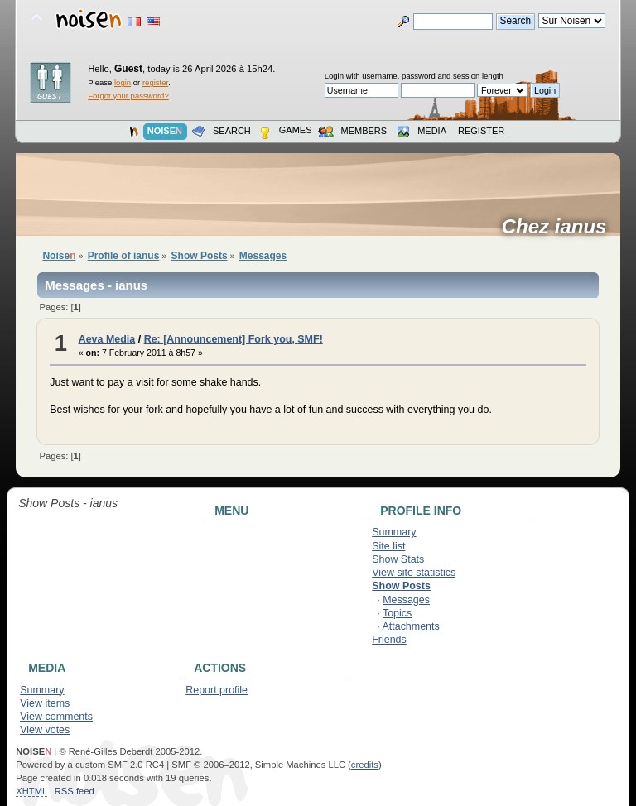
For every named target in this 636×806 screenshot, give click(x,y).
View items (45, 703)
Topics (397, 613)
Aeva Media (107, 339)
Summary (394, 532)
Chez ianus (560, 227)
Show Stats (398, 559)
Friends (389, 639)
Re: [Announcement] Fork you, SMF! (233, 339)
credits (364, 765)
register (155, 82)
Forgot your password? (128, 95)
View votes (45, 730)
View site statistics (413, 572)
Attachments (410, 626)
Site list (388, 546)
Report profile (217, 690)
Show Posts (401, 586)
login (122, 82)
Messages (406, 600)
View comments (56, 716)
